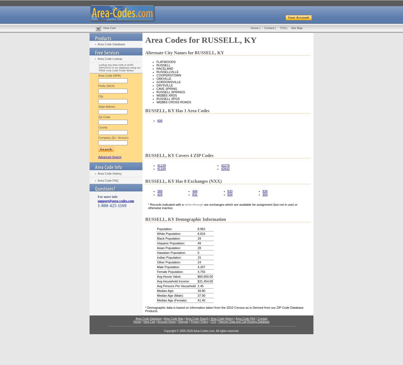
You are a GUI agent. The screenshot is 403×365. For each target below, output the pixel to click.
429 (159, 194)
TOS (283, 28)
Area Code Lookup (110, 58)
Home (255, 28)
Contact (269, 28)
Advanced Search (109, 157)
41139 (161, 165)
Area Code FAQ (108, 180)
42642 (225, 168)
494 (194, 191)
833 (230, 191)
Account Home (166, 321)
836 (265, 191)
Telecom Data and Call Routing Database (244, 321)
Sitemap (183, 321)
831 (194, 194)
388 (159, 191)
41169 (161, 168)
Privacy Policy (199, 321)
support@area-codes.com (116, 201)
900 (265, 194)
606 (159, 120)
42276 (225, 165)
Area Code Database (111, 44)
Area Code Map (173, 318)
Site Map (297, 28)
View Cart (109, 28)
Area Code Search (197, 318)
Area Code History (110, 173)
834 (230, 194)
